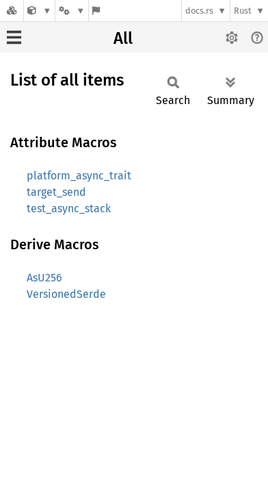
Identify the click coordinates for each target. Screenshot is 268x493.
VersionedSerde (66, 294)
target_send (56, 192)
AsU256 (44, 277)
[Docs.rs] (11, 10)
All (123, 38)
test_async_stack (69, 208)
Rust (243, 10)
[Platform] (71, 10)
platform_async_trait (79, 175)
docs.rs (199, 10)
